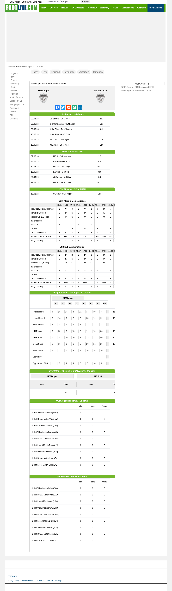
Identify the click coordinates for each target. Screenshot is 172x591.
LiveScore (12, 576)
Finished (55, 72)
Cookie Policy (27, 581)
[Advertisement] (86, 37)
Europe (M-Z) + (15, 104)
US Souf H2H (100, 90)
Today (35, 72)
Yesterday (84, 72)
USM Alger (43, 90)
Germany (15, 83)
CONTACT (39, 581)
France (14, 80)
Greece (14, 90)
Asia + (11, 111)
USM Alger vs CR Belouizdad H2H (137, 87)
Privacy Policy (13, 581)
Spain (13, 87)
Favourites (69, 72)
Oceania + (12, 118)
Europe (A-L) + (15, 101)
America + (12, 108)
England (14, 73)
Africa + (11, 115)
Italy (12, 77)
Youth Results (14, 97)
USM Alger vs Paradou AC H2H (136, 90)
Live (45, 72)
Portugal (14, 94)
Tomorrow (98, 72)
